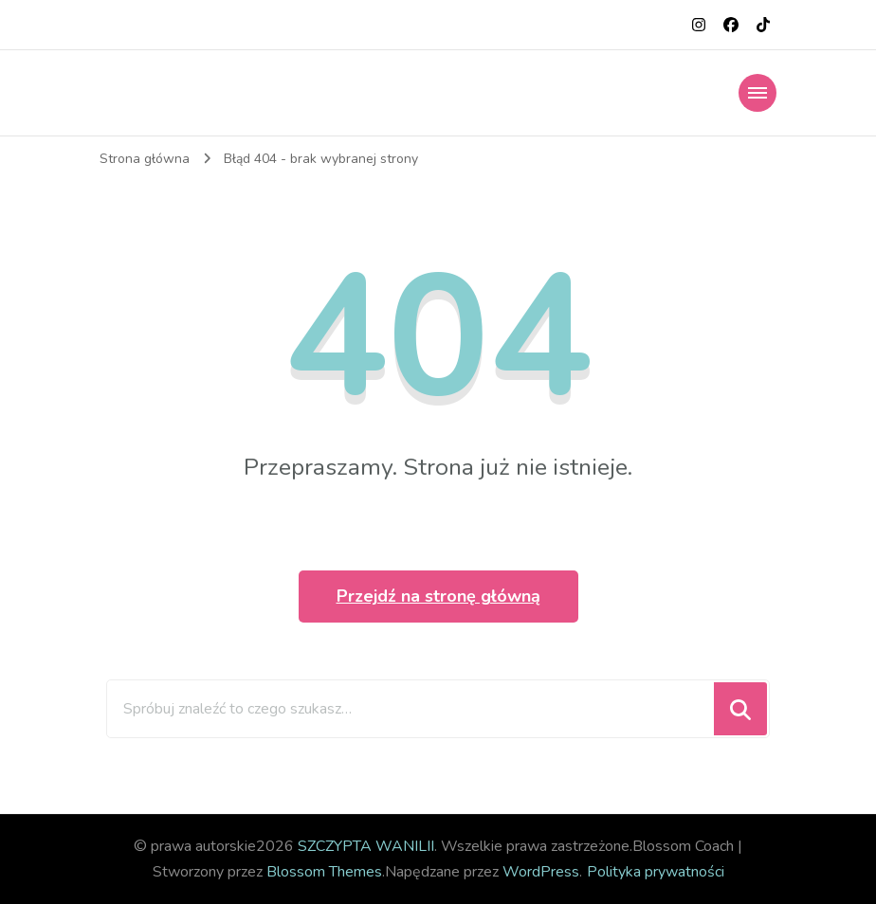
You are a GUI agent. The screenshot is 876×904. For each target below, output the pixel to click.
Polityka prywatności (655, 871)
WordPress (540, 871)
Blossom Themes (324, 871)
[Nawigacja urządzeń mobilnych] (757, 93)
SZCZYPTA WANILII (366, 846)
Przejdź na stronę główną (438, 596)
